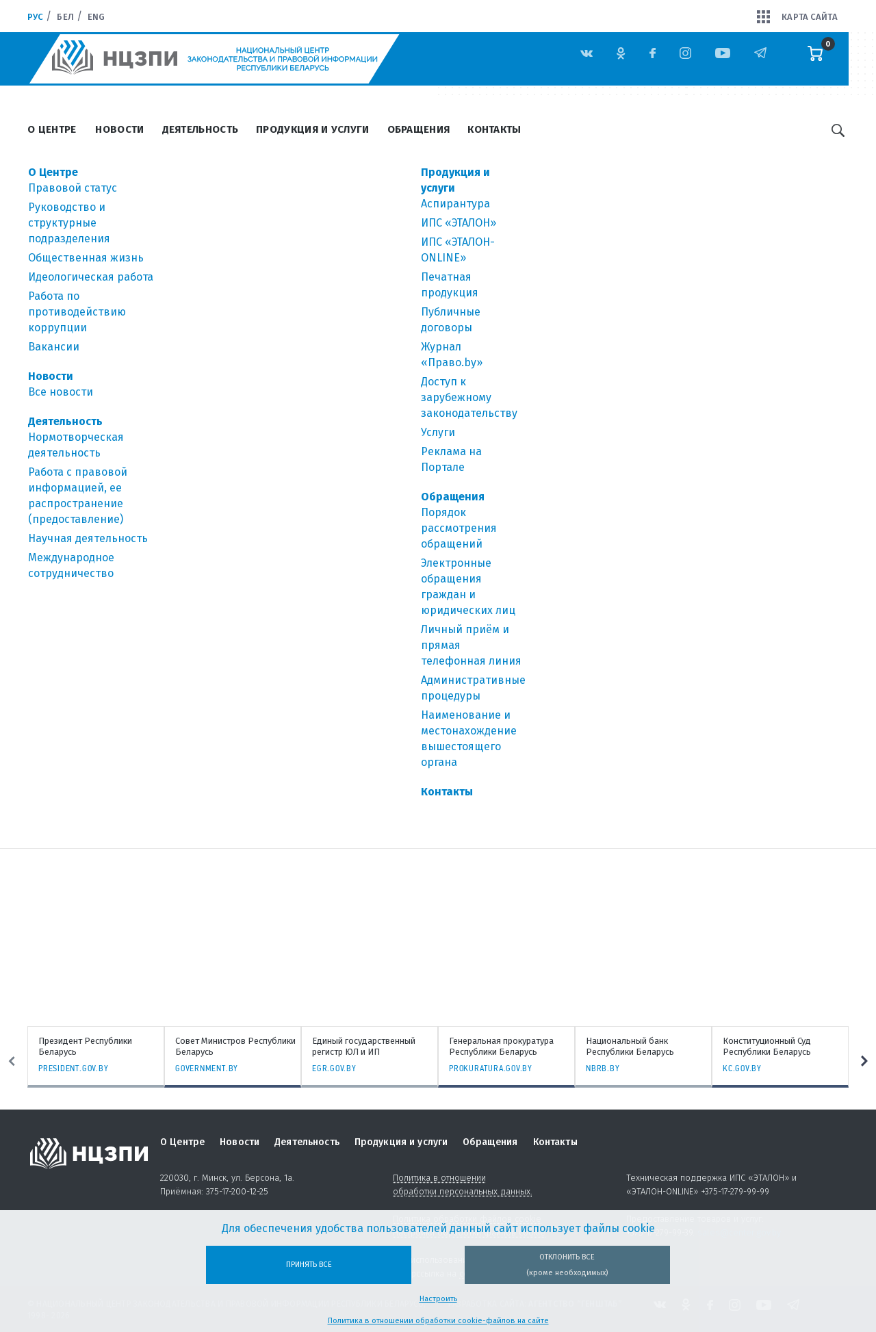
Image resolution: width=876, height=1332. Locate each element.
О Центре (51, 129)
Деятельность (200, 129)
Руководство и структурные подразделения (69, 223)
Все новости (60, 391)
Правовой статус (72, 187)
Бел (65, 17)
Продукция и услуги (312, 129)
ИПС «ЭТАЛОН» (458, 222)
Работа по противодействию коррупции (77, 312)
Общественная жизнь (86, 257)
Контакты (494, 129)
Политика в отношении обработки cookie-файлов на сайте (438, 1320)
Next (864, 1061)
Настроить (438, 1298)
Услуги (438, 432)
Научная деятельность (88, 538)
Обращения (418, 129)
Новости (119, 129)
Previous (11, 1061)
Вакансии (53, 346)
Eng (96, 17)
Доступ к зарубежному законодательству (469, 397)
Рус (35, 17)
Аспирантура (455, 203)
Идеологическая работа (90, 276)
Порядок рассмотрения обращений (459, 528)
